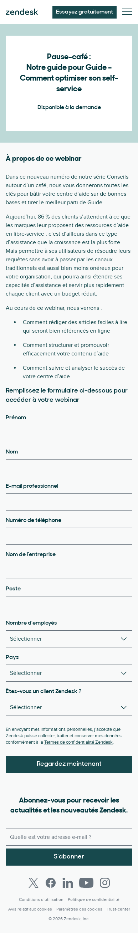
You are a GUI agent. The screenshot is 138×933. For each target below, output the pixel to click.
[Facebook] (50, 882)
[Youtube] (86, 882)
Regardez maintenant (69, 764)
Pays (12, 657)
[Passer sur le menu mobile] (127, 12)
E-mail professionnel (32, 486)
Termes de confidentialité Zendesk (78, 742)
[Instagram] (105, 882)
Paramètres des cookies (79, 909)
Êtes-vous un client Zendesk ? (44, 691)
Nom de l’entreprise (31, 555)
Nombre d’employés (31, 623)
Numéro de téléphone (33, 520)
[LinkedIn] (67, 882)
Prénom (16, 418)
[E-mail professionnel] (69, 502)
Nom (12, 452)
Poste (13, 589)
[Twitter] (33, 882)
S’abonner (69, 856)
